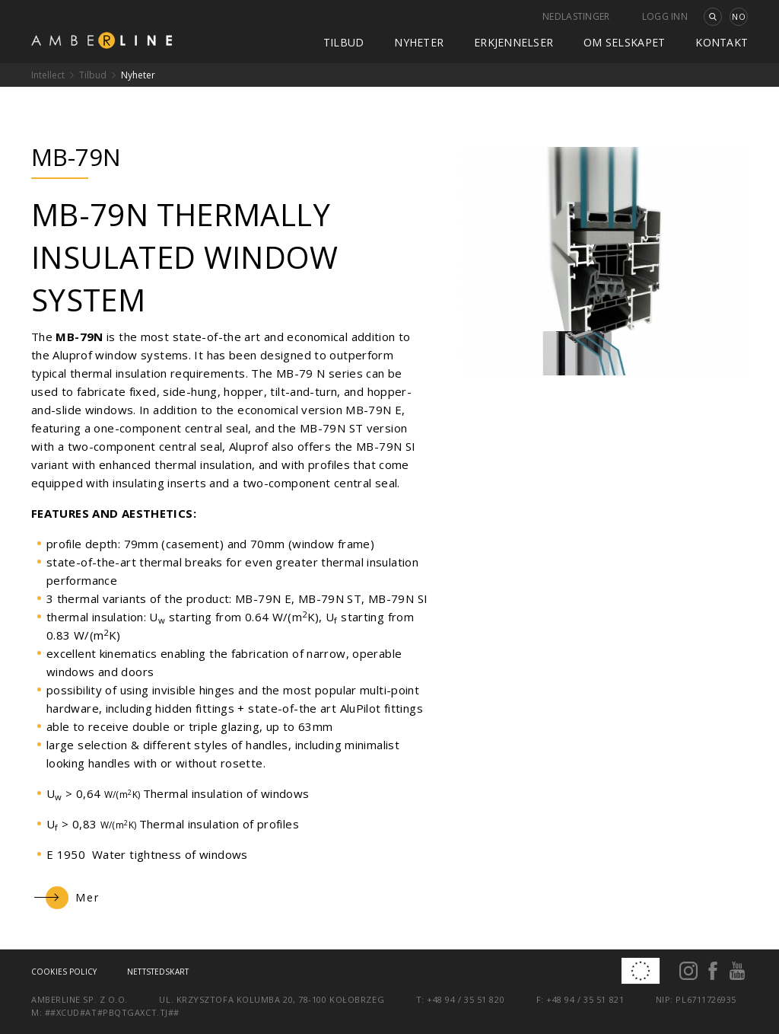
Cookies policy (64, 971)
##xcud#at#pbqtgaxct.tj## (112, 1012)
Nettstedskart (158, 971)
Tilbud (343, 42)
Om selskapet (624, 42)
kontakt (721, 42)
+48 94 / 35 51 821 (585, 999)
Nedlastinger (576, 16)
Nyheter (419, 42)
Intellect (48, 75)
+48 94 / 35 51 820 (465, 999)
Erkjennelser (513, 42)
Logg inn (665, 16)
